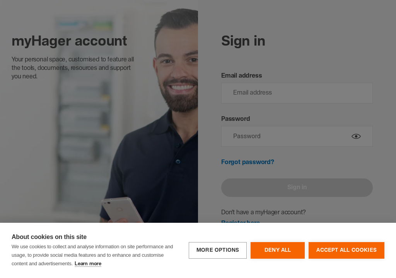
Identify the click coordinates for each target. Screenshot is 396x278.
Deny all (278, 250)
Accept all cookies (346, 250)
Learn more (88, 263)
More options (217, 250)
